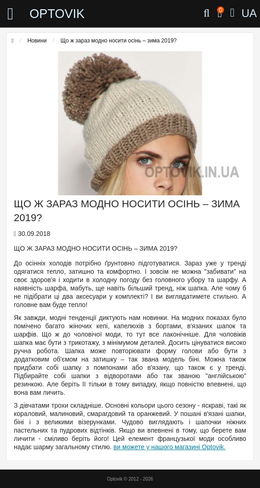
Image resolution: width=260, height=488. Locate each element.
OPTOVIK (57, 14)
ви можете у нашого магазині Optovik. (169, 447)
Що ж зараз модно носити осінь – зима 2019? (118, 40)
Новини (37, 40)
